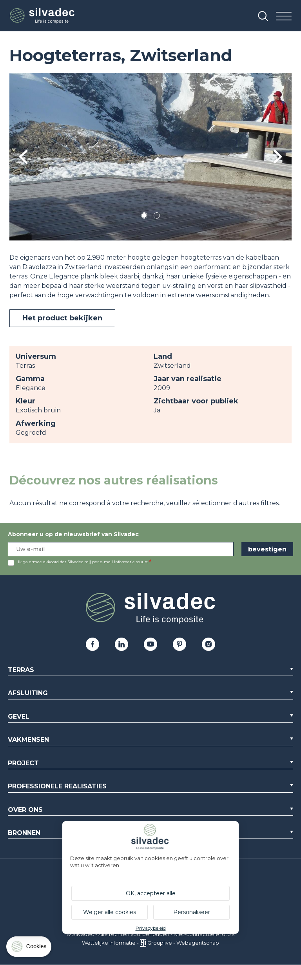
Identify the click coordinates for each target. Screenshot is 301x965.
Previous (23, 157)
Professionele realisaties (57, 786)
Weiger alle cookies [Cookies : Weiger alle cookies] (109, 912)
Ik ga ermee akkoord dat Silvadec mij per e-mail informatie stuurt (83, 561)
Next (277, 156)
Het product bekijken (62, 318)
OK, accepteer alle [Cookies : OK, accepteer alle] (151, 893)
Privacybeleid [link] (151, 928)
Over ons (25, 809)
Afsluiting (28, 693)
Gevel (18, 716)
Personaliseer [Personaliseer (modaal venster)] (191, 912)
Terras (21, 670)
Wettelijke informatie (109, 943)
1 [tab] (144, 216)
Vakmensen (28, 739)
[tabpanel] (150, 156)
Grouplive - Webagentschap (183, 943)
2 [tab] (157, 216)
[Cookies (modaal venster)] (29, 948)
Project (23, 763)
